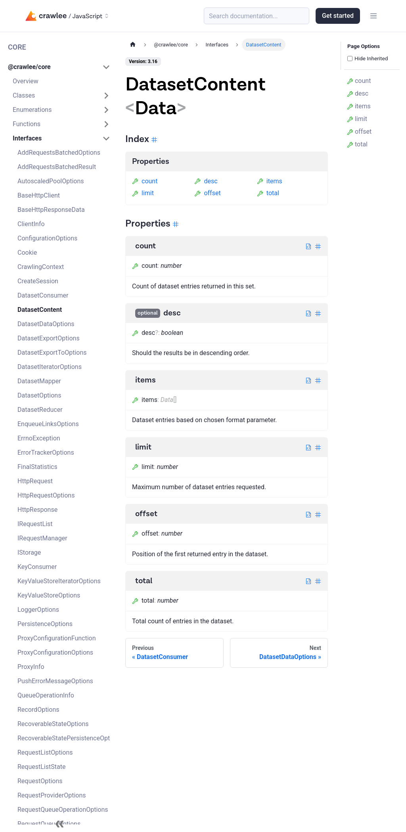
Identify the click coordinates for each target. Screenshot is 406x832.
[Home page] (132, 44)
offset (207, 193)
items (269, 181)
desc (205, 181)
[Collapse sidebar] (59, 824)
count (144, 181)
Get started (338, 15)
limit (143, 193)
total (268, 193)
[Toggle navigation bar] (373, 16)
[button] (59, 67)
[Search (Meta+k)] (256, 16)
